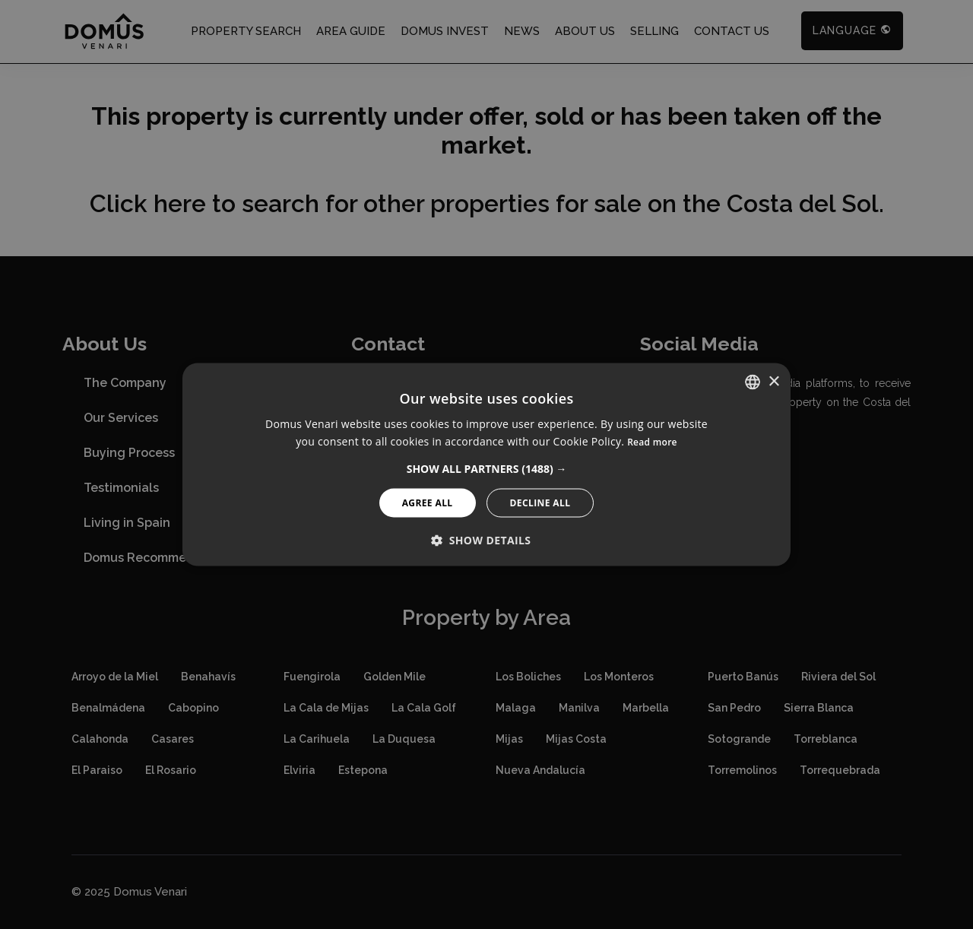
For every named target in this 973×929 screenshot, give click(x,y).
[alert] (486, 464)
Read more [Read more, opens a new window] (652, 442)
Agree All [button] (427, 502)
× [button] (773, 381)
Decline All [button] (540, 502)
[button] (487, 468)
